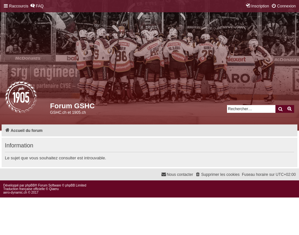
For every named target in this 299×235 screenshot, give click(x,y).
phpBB (30, 185)
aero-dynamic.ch (15, 192)
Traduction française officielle (24, 189)
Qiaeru (54, 189)
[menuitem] (37, 6)
